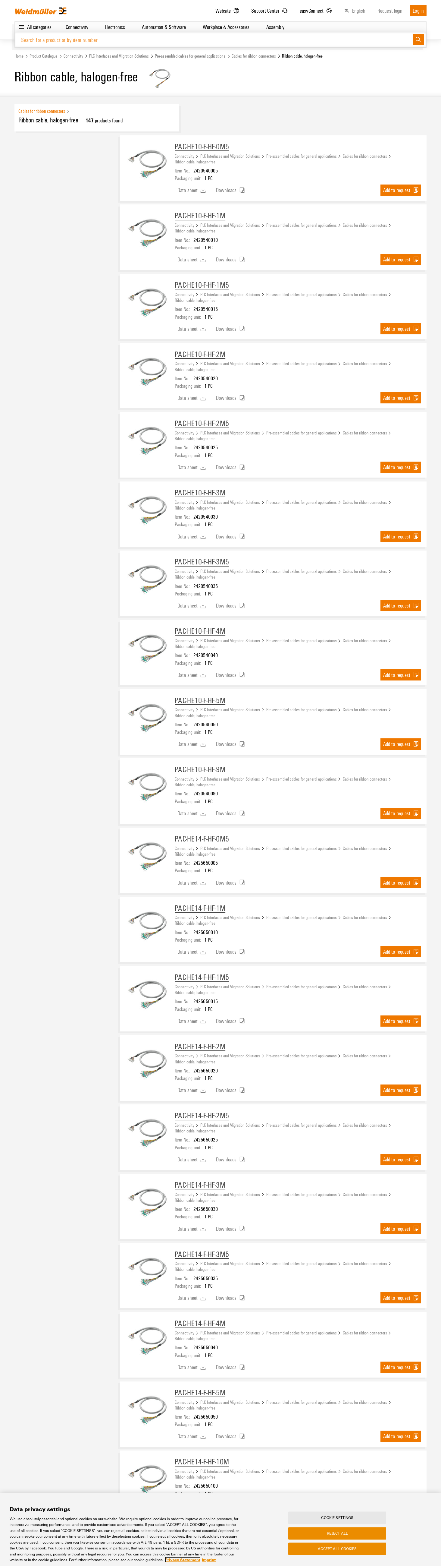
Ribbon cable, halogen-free (195, 162)
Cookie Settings (337, 1517)
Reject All (337, 1533)
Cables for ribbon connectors (254, 56)
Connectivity (73, 56)
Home (18, 56)
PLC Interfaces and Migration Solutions (119, 56)
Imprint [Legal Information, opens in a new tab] (209, 1559)
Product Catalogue (43, 56)
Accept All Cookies (337, 1548)
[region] (220, 1529)
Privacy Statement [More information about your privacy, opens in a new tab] (182, 1559)
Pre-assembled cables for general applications (190, 56)
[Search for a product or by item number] (214, 40)
